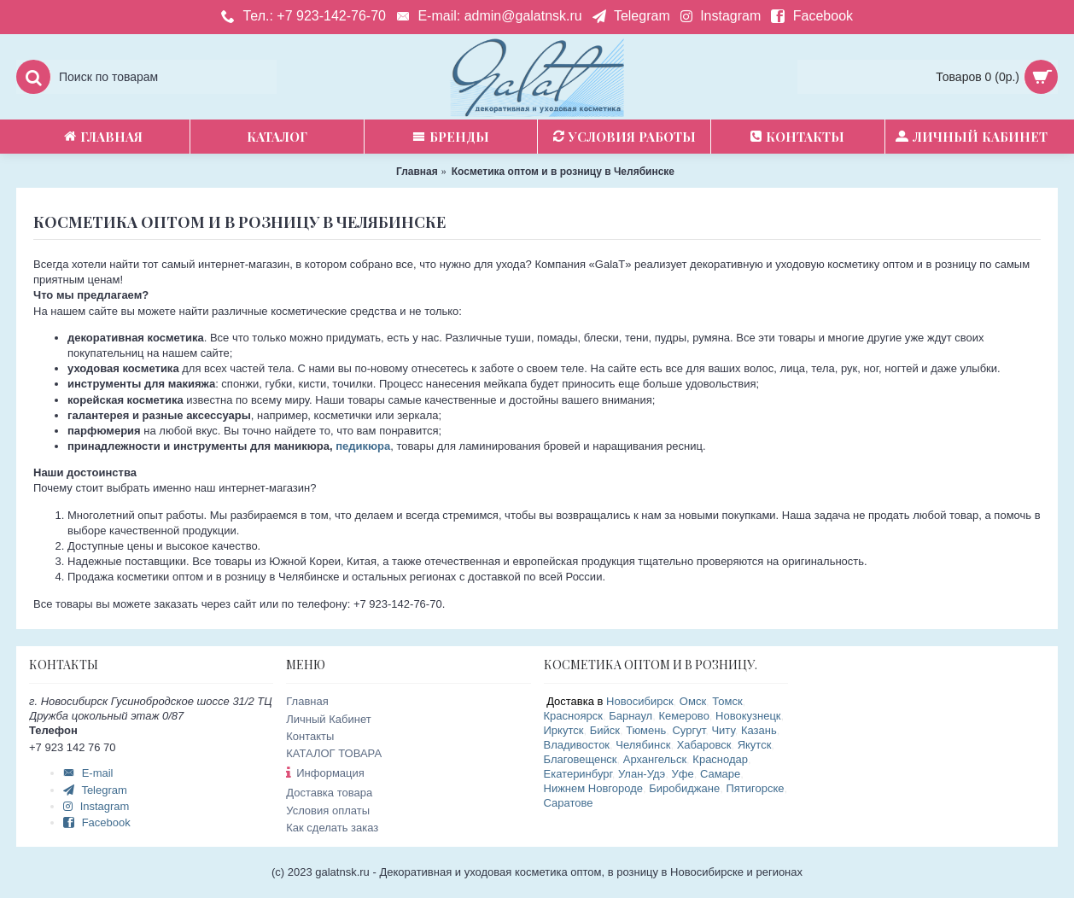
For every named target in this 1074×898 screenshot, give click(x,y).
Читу (722, 730)
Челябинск (643, 744)
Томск (727, 701)
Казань (759, 730)
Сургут (688, 730)
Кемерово (683, 715)
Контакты (310, 736)
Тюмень (646, 730)
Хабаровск (704, 744)
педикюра (363, 446)
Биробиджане (684, 788)
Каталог (277, 136)
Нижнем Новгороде (594, 788)
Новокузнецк (747, 715)
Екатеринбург (578, 773)
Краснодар (720, 759)
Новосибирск (640, 701)
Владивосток (577, 744)
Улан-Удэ (641, 773)
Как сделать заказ (332, 827)
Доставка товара (329, 792)
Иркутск (564, 730)
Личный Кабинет (328, 719)
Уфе (683, 773)
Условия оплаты (328, 810)
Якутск (755, 744)
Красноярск (573, 715)
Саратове (568, 802)
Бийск (605, 730)
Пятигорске (755, 788)
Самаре (720, 773)
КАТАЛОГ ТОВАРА (334, 753)
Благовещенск (580, 759)
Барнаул (630, 715)
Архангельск (654, 759)
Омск (693, 701)
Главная (307, 701)
